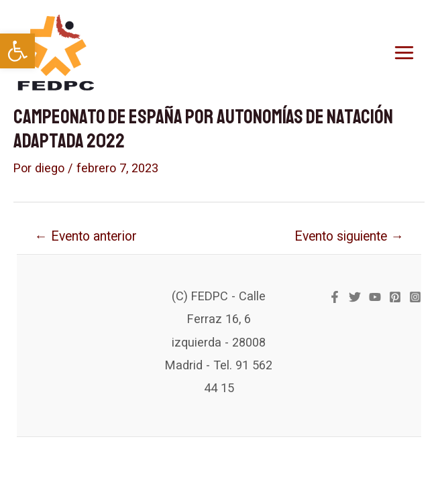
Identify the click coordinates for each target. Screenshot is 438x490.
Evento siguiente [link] (348, 236)
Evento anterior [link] (85, 236)
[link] (17, 51)
